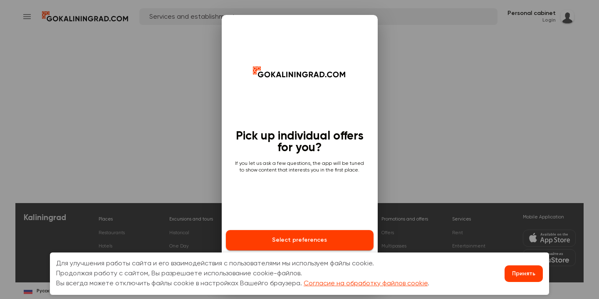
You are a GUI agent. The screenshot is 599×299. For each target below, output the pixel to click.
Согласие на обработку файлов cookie (366, 283)
